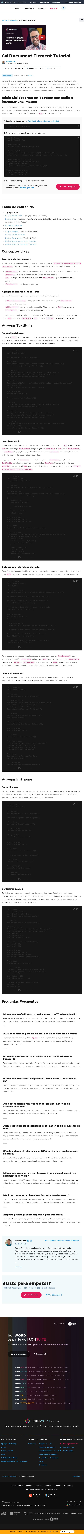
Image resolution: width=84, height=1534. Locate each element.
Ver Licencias (54, 1295)
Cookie (80, 1513)
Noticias (29, 1485)
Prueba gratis (31, 1295)
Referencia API (7, 1451)
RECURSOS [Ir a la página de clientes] (56, 2)
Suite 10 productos (19, 1354)
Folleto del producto (9, 1458)
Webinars (67, 1485)
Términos (65, 1513)
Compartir (52, 68)
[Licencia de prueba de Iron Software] (67, 1531)
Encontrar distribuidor (47, 1447)
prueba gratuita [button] (27, 188)
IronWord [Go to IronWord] (5, 1476)
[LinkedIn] (80, 1501)
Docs (53, 8)
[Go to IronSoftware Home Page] (8, 2)
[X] (74, 1501)
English (30, 75)
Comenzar (32, 1444)
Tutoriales (13, 20)
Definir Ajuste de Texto (15, 235)
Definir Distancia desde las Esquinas (20, 244)
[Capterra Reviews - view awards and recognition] (49, 1495)
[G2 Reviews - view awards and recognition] (34, 1495)
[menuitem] (23, 2)
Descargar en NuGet (69, 1444)
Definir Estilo (10, 219)
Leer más (18, 1267)
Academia (57, 1485)
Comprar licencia (45, 1444)
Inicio (17, 8)
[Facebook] (77, 1501)
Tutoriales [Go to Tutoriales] (13, 1476)
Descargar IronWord (12, 68)
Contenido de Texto (13, 216)
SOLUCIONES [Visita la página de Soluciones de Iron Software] (44, 2)
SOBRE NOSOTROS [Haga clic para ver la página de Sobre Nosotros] (70, 2)
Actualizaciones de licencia (49, 1451)
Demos (42, 8)
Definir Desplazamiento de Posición (20, 241)
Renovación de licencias (48, 1454)
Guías (3, 1447)
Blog (3, 1454)
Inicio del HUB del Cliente (36, 1489)
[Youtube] (71, 1501)
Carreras (47, 1485)
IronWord (5, 20)
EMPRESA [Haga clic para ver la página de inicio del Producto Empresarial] (33, 2)
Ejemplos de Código (9, 1444)
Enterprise (43, 1465)
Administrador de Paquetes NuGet (43, 121)
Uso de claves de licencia (48, 1458)
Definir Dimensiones (13, 238)
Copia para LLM (34, 68)
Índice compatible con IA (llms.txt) (14, 1461)
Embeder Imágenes (13, 225)
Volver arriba (76, 1476)
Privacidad (73, 1513)
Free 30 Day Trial (68, 187)
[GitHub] (68, 1501)
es (79, 2)
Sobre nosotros (17, 1485)
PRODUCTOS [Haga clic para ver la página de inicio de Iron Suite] (22, 2)
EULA (41, 1461)
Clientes (38, 1485)
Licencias (29, 8)
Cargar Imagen (11, 232)
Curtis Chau (10, 61)
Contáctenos (53, 1489)
